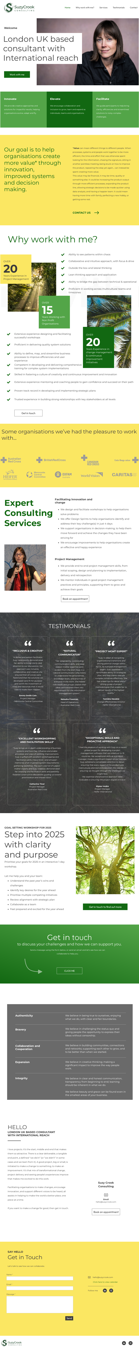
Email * (9, 1284)
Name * (9, 1274)
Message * (10, 1294)
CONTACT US (82, 212)
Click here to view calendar (105, 1282)
